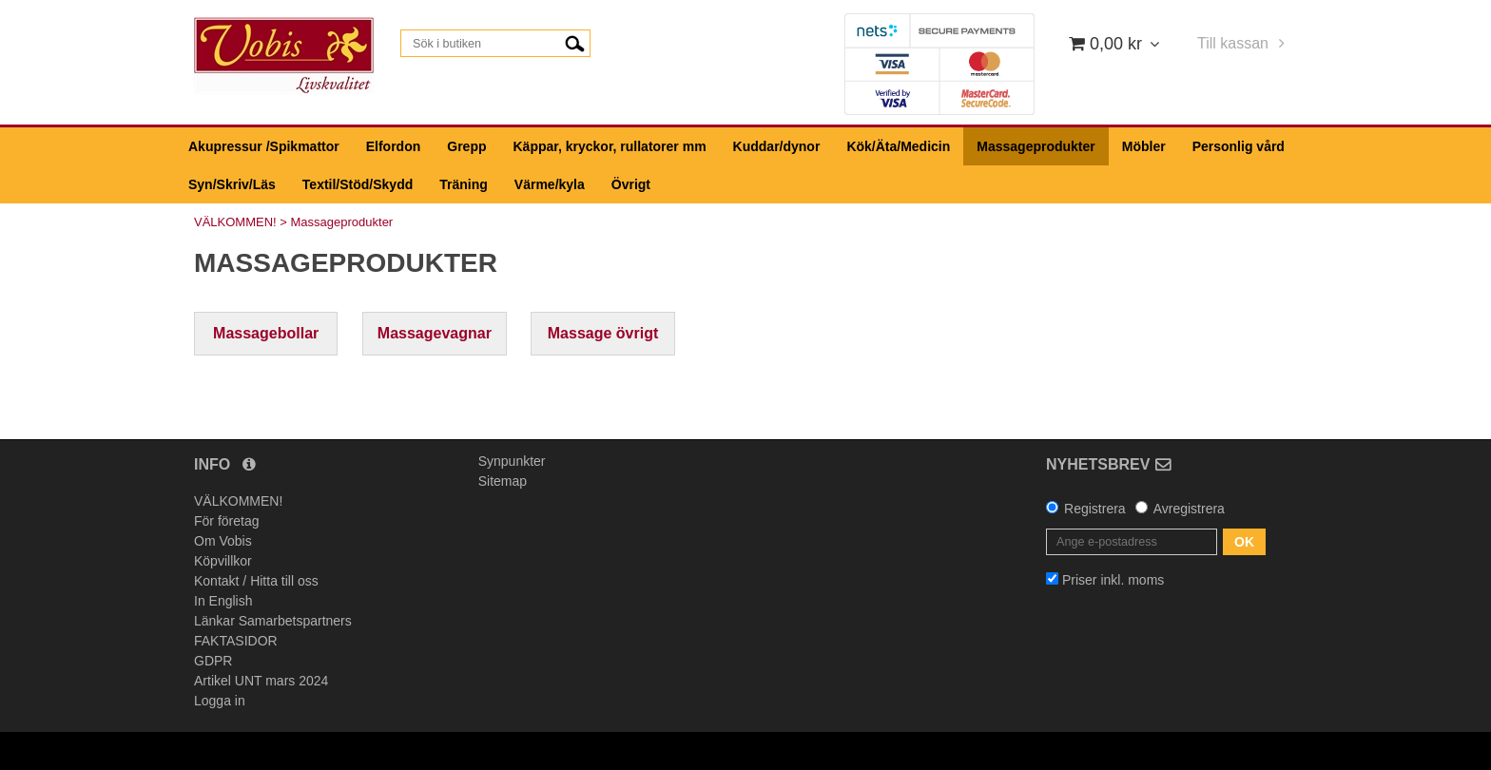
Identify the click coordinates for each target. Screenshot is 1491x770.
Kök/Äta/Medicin (898, 146)
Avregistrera (1189, 508)
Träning (463, 184)
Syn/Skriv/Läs (232, 184)
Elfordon (393, 146)
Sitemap (502, 481)
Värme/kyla (549, 184)
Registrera (1095, 508)
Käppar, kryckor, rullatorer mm (610, 146)
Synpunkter (512, 461)
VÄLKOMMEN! (235, 222)
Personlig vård (1238, 146)
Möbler (1144, 146)
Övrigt (630, 184)
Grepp (466, 146)
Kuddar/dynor (777, 146)
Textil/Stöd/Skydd (357, 184)
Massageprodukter (1035, 146)
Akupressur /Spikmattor (263, 146)
